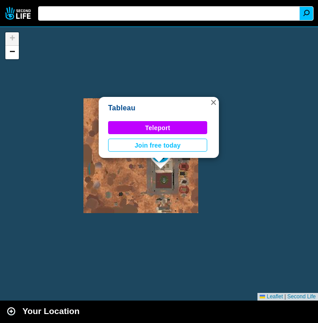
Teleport (157, 127)
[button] (213, 102)
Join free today (158, 145)
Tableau (121, 108)
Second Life (19, 13)
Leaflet (271, 296)
